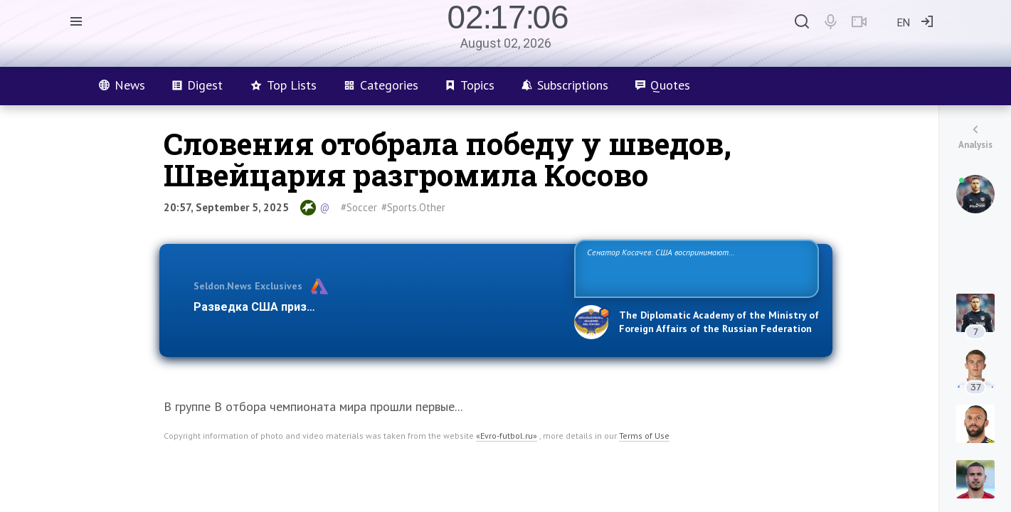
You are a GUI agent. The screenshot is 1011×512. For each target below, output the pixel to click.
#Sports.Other (413, 207)
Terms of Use (644, 435)
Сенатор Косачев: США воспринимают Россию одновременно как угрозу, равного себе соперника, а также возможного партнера (694, 268)
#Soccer (359, 207)
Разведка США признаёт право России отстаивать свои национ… (376, 307)
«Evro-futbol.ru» (506, 435)
